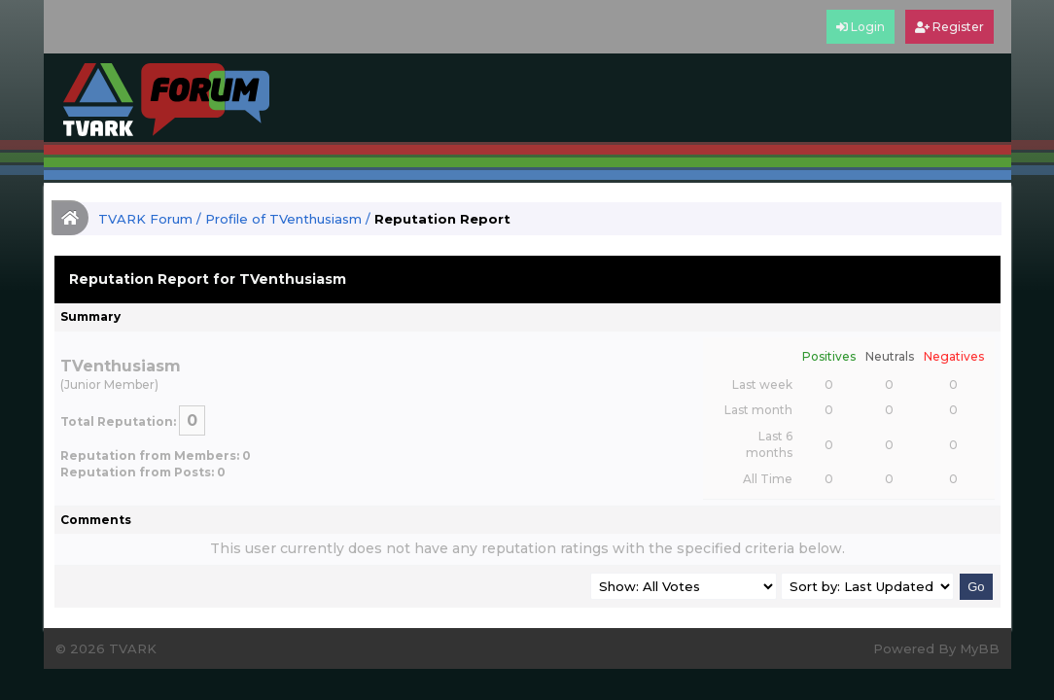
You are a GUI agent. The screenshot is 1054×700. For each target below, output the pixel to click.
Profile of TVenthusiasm (283, 219)
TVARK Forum (145, 219)
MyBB (980, 648)
